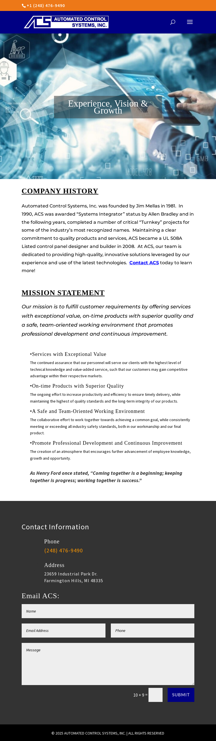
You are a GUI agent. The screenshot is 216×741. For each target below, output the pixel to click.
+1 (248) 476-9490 (46, 5)
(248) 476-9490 (63, 550)
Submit (181, 694)
